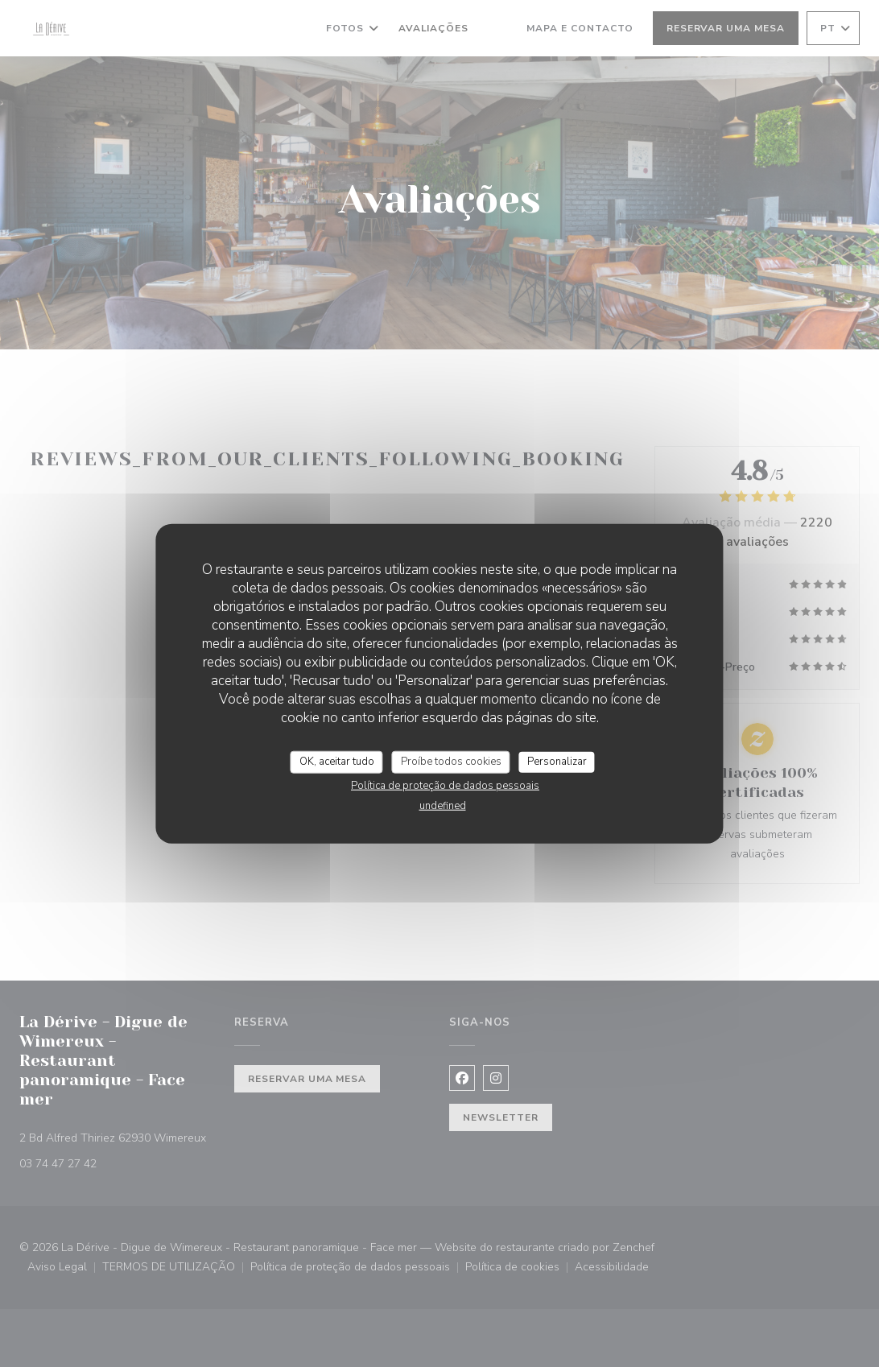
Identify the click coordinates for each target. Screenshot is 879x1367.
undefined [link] (442, 805)
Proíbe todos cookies (451, 761)
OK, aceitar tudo (336, 761)
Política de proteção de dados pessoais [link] (445, 785)
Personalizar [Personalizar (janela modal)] (557, 761)
